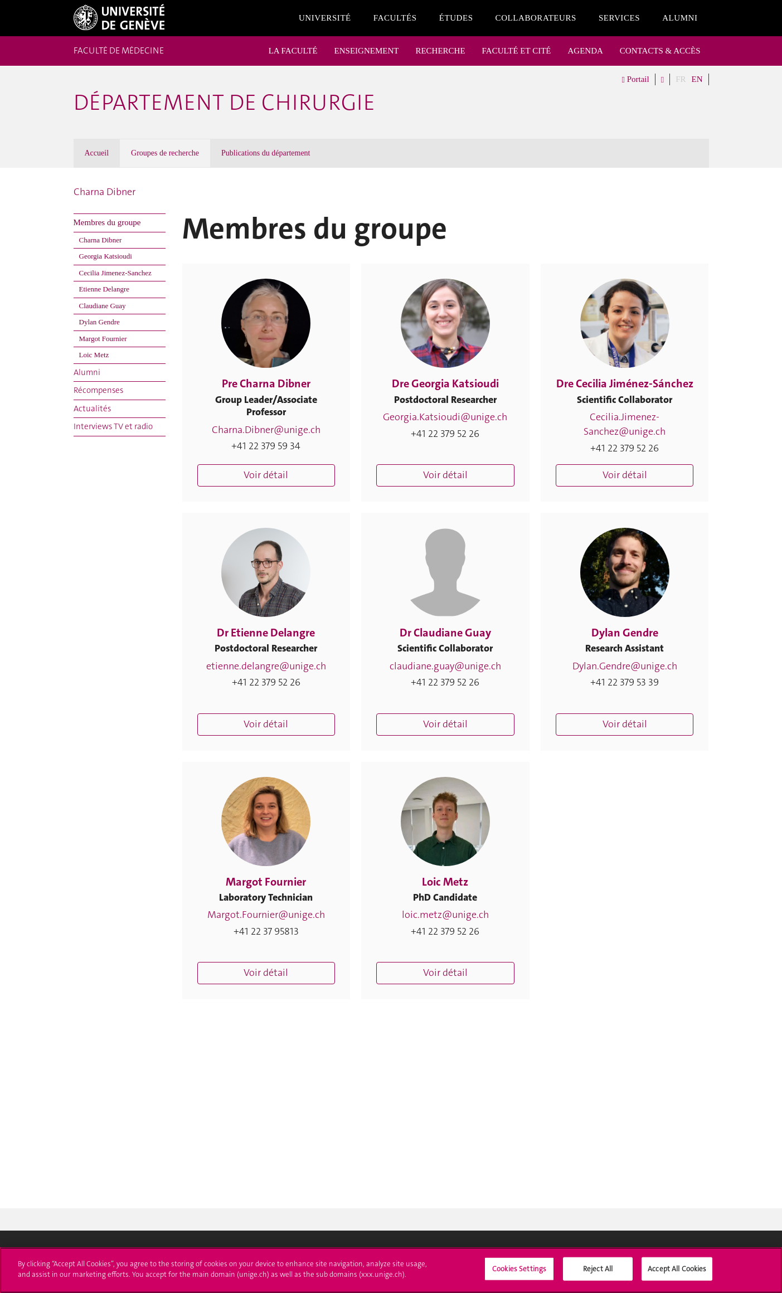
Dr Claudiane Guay (445, 632)
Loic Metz (94, 355)
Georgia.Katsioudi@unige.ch (445, 417)
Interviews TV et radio (113, 426)
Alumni (679, 17)
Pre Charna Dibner (266, 383)
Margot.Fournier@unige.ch (266, 914)
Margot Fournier (103, 338)
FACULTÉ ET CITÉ (516, 50)
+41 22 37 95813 (266, 931)
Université (325, 17)
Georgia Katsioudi (105, 256)
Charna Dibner (104, 191)
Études (456, 17)
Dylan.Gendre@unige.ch (624, 666)
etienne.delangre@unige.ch (266, 666)
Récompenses (98, 390)
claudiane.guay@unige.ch (445, 666)
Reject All (598, 1272)
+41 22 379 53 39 (624, 682)
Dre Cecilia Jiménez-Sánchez (624, 383)
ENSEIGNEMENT (366, 50)
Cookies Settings (519, 1272)
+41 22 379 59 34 (265, 446)
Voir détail (266, 475)
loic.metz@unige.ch (445, 914)
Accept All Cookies (677, 1272)
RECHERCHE (440, 50)
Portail (635, 79)
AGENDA (585, 50)
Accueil (97, 153)
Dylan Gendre (99, 322)
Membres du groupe (107, 222)
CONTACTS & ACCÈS (660, 50)
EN (697, 79)
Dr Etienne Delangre (266, 632)
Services (619, 17)
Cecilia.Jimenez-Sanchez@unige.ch (625, 424)
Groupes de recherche (165, 153)
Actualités (92, 408)
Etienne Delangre (104, 289)
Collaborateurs (536, 17)
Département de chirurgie (224, 102)
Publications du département (265, 153)
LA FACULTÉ (293, 50)
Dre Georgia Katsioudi (445, 383)
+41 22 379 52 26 (445, 433)
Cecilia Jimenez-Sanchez (115, 273)
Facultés (395, 17)
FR (681, 79)
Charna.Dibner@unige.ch (266, 429)
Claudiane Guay (102, 306)
